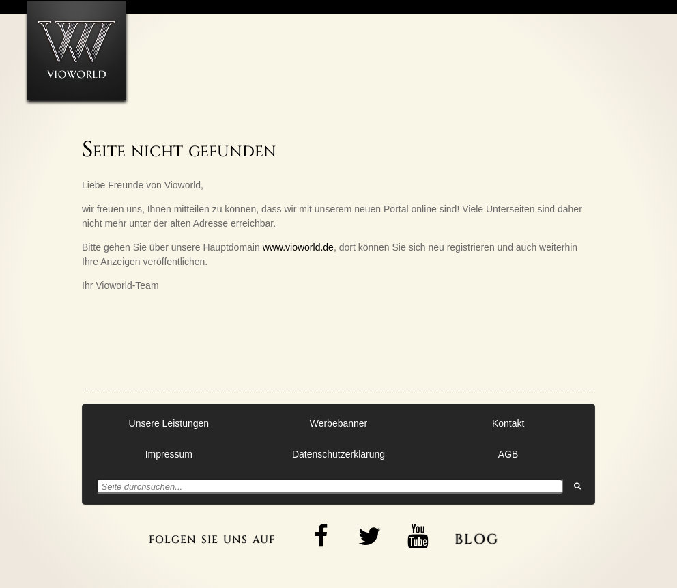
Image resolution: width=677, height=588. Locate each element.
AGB (508, 454)
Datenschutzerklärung (338, 454)
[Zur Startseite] (76, 50)
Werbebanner (339, 423)
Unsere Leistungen (169, 423)
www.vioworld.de (298, 247)
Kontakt (508, 423)
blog (477, 536)
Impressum (168, 454)
